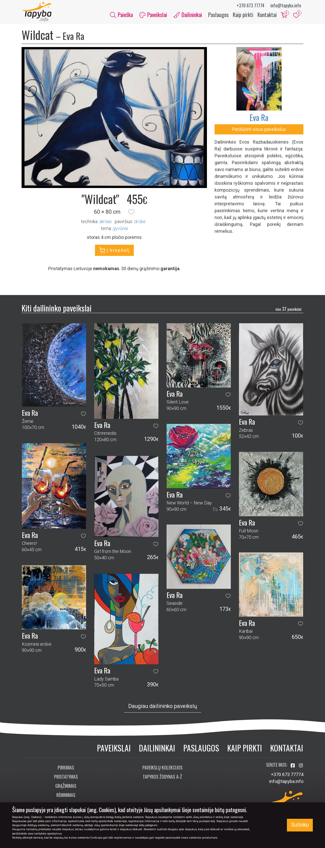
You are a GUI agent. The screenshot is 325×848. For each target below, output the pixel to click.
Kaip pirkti (243, 15)
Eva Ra (259, 118)
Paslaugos (218, 15)
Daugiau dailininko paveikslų (162, 706)
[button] (131, 212)
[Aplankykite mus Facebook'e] (293, 766)
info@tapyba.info (285, 5)
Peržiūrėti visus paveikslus (259, 129)
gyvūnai (120, 229)
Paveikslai (114, 748)
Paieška (121, 15)
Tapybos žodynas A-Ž (162, 777)
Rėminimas (65, 795)
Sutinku (300, 825)
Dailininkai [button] (188, 15)
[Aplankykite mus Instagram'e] (300, 766)
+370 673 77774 (250, 5)
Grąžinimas (65, 786)
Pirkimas (66, 768)
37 (288, 309)
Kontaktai (267, 15)
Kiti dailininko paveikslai (56, 308)
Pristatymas (66, 777)
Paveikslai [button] (153, 15)
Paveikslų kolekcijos (162, 768)
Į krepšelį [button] (114, 251)
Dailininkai (157, 748)
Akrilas (105, 222)
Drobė (139, 222)
